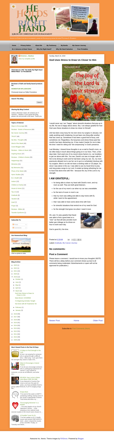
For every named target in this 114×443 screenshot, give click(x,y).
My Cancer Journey (79, 45)
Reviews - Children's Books (20, 157)
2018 (15, 314)
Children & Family (17, 185)
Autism (13, 181)
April (17, 288)
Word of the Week (17, 143)
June (17, 282)
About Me (38, 45)
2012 (15, 331)
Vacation (14, 199)
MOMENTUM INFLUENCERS (21, 89)
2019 (15, 277)
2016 (15, 320)
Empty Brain (24, 392)
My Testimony (51, 45)
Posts (15, 224)
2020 (15, 274)
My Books (64, 45)
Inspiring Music (16, 154)
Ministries (14, 164)
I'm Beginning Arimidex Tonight (25, 301)
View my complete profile (27, 59)
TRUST (13, 136)
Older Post (98, 320)
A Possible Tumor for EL (28, 415)
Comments (17, 228)
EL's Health (15, 178)
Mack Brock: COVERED (23, 298)
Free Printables (82, 49)
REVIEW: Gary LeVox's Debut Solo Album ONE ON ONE (30, 378)
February (18, 307)
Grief (13, 202)
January (18, 310)
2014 (15, 325)
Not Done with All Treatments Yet (26, 304)
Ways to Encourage (17, 126)
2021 (15, 271)
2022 (15, 268)
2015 (15, 322)
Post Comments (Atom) (81, 328)
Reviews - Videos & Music (19, 150)
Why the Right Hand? (44, 49)
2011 (15, 334)
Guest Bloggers (16, 147)
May (17, 285)
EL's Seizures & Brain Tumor (22, 49)
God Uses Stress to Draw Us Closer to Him (24, 294)
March (17, 291)
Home (14, 45)
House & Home (16, 188)
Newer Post (54, 320)
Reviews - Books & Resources (21, 129)
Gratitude (58, 243)
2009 (15, 340)
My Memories (15, 167)
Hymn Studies (16, 174)
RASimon (64, 439)
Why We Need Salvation (64, 49)
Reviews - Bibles (16, 209)
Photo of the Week (17, 171)
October (18, 279)
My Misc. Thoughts (17, 140)
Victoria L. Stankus (27, 56)
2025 (15, 265)
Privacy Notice (26, 45)
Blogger (81, 439)
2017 (15, 317)
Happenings (15, 160)
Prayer (13, 206)
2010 (15, 337)
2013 (15, 328)
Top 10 (13, 192)
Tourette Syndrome (17, 212)
